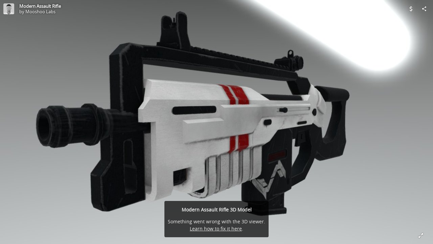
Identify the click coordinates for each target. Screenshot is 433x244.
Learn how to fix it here (216, 228)
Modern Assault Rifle (40, 6)
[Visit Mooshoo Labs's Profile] (8, 8)
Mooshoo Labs (40, 11)
